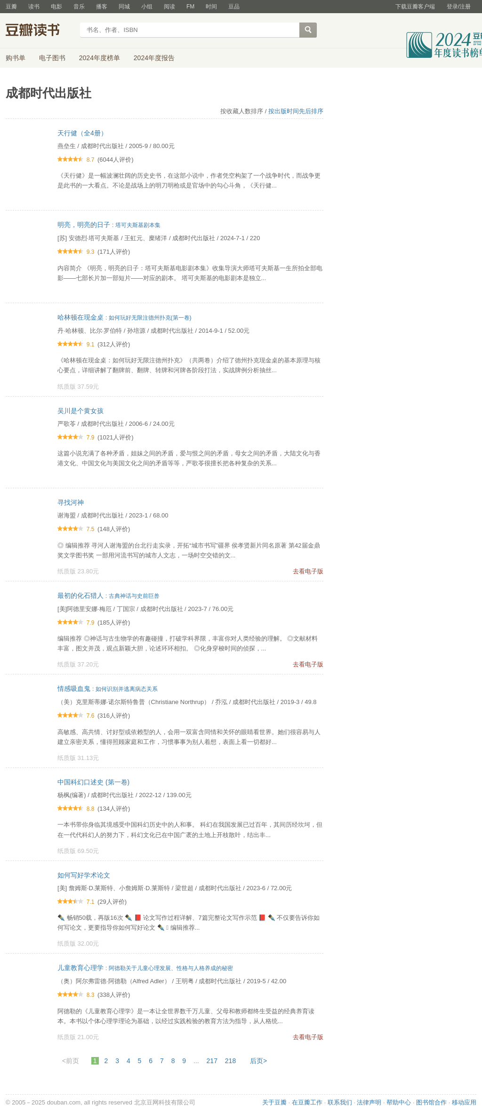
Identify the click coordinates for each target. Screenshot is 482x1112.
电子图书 (52, 58)
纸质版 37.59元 (78, 386)
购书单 (15, 58)
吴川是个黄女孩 (80, 411)
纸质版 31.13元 (78, 757)
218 (230, 1061)
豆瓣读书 (40, 31)
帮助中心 (398, 1102)
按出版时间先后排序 (295, 111)
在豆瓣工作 (307, 1102)
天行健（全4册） (82, 133)
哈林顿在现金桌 (124, 317)
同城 (124, 6)
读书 (34, 6)
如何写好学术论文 (83, 875)
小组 (147, 6)
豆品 (234, 6)
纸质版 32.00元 (78, 943)
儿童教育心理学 (145, 967)
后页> (258, 1061)
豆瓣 (11, 6)
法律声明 (369, 1102)
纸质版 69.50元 (78, 850)
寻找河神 (70, 502)
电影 (56, 6)
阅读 (169, 6)
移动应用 (464, 1102)
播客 (101, 6)
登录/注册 (459, 6)
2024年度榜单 (99, 58)
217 (212, 1061)
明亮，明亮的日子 (109, 224)
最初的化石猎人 (108, 595)
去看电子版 (308, 571)
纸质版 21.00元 (78, 1037)
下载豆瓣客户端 (415, 6)
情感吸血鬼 (107, 688)
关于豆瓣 (274, 1102)
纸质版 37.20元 (78, 664)
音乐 (79, 6)
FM (190, 6)
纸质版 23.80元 (78, 571)
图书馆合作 (431, 1102)
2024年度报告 (154, 58)
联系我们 (340, 1102)
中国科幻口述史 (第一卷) (93, 782)
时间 (211, 6)
